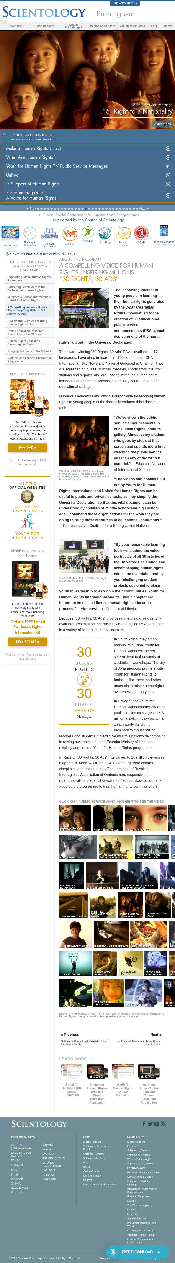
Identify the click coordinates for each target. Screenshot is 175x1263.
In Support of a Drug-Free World (141, 1224)
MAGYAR (48, 1145)
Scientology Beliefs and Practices (96, 1148)
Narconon (88, 233)
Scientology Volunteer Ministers (139, 1183)
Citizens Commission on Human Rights (140, 1241)
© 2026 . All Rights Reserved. (44, 1258)
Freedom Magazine (138, 1196)
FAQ (154, 26)
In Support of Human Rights (32, 184)
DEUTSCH (17, 1192)
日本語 (14, 1174)
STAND (131, 1201)
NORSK (47, 1149)
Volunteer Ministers (132, 26)
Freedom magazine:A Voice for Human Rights (31, 195)
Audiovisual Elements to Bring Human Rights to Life (27, 322)
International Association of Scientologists (142, 1190)
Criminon (69, 235)
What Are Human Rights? (31, 157)
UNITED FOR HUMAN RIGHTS (55, 253)
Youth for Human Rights (140, 1234)
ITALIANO (48, 1174)
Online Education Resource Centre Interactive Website (25, 332)
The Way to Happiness (30, 235)
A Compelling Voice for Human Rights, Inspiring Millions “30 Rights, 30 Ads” (27, 310)
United (12, 175)
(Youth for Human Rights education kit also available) (27, 657)
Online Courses (92, 1171)
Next (142, 208)
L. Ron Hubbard (44, 26)
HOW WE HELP (23, 253)
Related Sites (126, 3)
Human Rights (123, 235)
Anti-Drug (105, 234)
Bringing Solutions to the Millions (29, 351)
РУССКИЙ (17, 1178)
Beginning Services (102, 26)
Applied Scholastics (49, 236)
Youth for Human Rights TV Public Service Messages (57, 166)
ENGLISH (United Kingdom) (21, 1154)
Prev (33, 208)
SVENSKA (48, 1153)
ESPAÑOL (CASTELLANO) (52, 1164)
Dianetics (132, 1146)
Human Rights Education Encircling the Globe (24, 342)
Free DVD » (27, 447)
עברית (15, 1169)
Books (168, 26)
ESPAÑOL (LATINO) (54, 1158)
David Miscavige (136, 1168)
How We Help (10, 245)
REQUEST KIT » (27, 642)
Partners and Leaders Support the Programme (29, 360)
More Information (92, 1175)
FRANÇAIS (17, 1164)
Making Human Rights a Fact (33, 148)
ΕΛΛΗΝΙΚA (49, 1170)
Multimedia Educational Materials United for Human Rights (29, 299)
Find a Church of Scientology (99, 1184)
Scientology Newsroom (140, 1163)
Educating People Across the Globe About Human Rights (26, 289)
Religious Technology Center (143, 1172)
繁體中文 (16, 1183)
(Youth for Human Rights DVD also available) (28, 462)
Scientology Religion (138, 1155)
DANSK (15, 1160)
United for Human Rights (140, 1230)
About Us (14, 26)
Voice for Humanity (93, 1153)
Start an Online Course (140, 1176)
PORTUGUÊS (50, 1179)
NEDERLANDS (19, 1187)
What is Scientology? (73, 26)
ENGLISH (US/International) (21, 1147)
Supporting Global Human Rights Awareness (29, 279)
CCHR (141, 234)
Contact (87, 1180)
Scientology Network (138, 1150)
